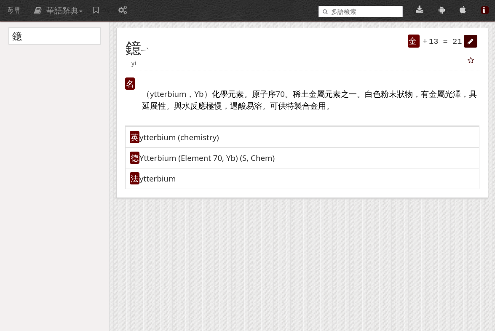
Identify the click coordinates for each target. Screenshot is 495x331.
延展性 (154, 105)
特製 (294, 105)
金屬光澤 (445, 93)
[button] (470, 41)
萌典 (13, 10)
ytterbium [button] (157, 178)
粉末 (389, 93)
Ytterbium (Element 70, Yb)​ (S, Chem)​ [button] (207, 157)
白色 (373, 93)
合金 (310, 105)
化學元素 (228, 93)
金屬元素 (325, 93)
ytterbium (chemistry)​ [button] (179, 137)
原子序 (264, 93)
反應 (198, 105)
